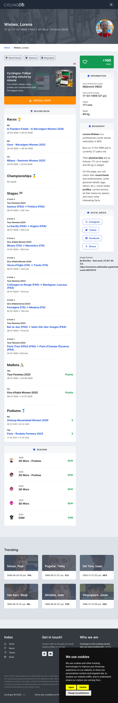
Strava (90, 246)
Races (12, 648)
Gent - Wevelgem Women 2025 (26, 144)
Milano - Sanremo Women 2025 (26, 160)
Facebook (92, 238)
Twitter (91, 230)
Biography (47, 58)
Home (7, 47)
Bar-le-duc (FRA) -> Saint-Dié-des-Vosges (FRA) (36, 326)
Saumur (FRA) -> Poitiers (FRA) (26, 206)
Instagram (92, 221)
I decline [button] (83, 687)
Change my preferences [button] (78, 693)
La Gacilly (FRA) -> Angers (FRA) (26, 226)
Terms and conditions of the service (51, 694)
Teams (12, 652)
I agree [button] (71, 687)
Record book (13, 58)
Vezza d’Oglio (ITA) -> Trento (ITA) (27, 265)
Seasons (31, 58)
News (11, 657)
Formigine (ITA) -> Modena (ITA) (26, 307)
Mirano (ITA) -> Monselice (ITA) (26, 245)
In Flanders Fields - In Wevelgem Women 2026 (35, 128)
